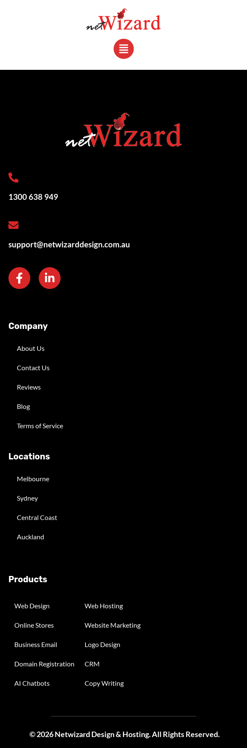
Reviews (29, 387)
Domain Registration (44, 664)
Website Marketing (113, 625)
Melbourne (33, 479)
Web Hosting (104, 606)
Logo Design (102, 644)
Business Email (35, 644)
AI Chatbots (32, 683)
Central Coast (37, 517)
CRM (92, 664)
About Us (31, 348)
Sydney (27, 498)
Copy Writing (104, 683)
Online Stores (34, 625)
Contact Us (33, 367)
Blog (23, 406)
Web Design (32, 606)
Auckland (30, 537)
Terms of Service (40, 426)
